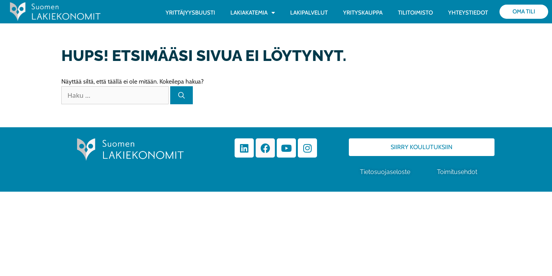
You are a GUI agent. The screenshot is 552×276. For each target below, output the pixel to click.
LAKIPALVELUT (309, 12)
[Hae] (181, 95)
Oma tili (524, 11)
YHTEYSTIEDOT (468, 12)
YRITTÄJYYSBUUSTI (190, 12)
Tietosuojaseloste (385, 172)
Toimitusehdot (458, 172)
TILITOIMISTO (415, 12)
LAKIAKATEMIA (252, 13)
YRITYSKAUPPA (363, 12)
